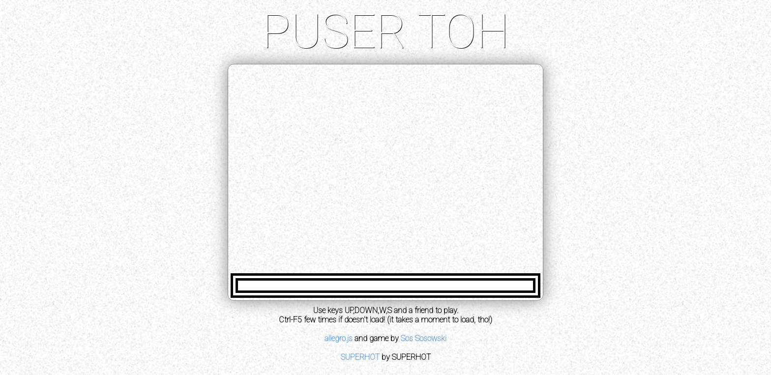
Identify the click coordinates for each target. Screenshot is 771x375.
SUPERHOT (360, 357)
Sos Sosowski (423, 338)
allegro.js (339, 338)
